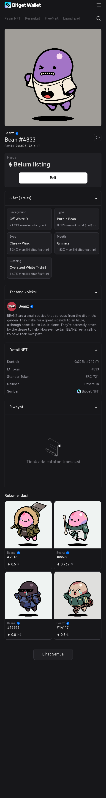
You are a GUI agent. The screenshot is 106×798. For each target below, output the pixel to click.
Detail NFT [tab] (53, 350)
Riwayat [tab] (53, 407)
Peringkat (32, 18)
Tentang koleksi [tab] (53, 292)
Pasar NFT (13, 18)
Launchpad (71, 18)
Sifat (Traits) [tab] (53, 198)
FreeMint (52, 18)
